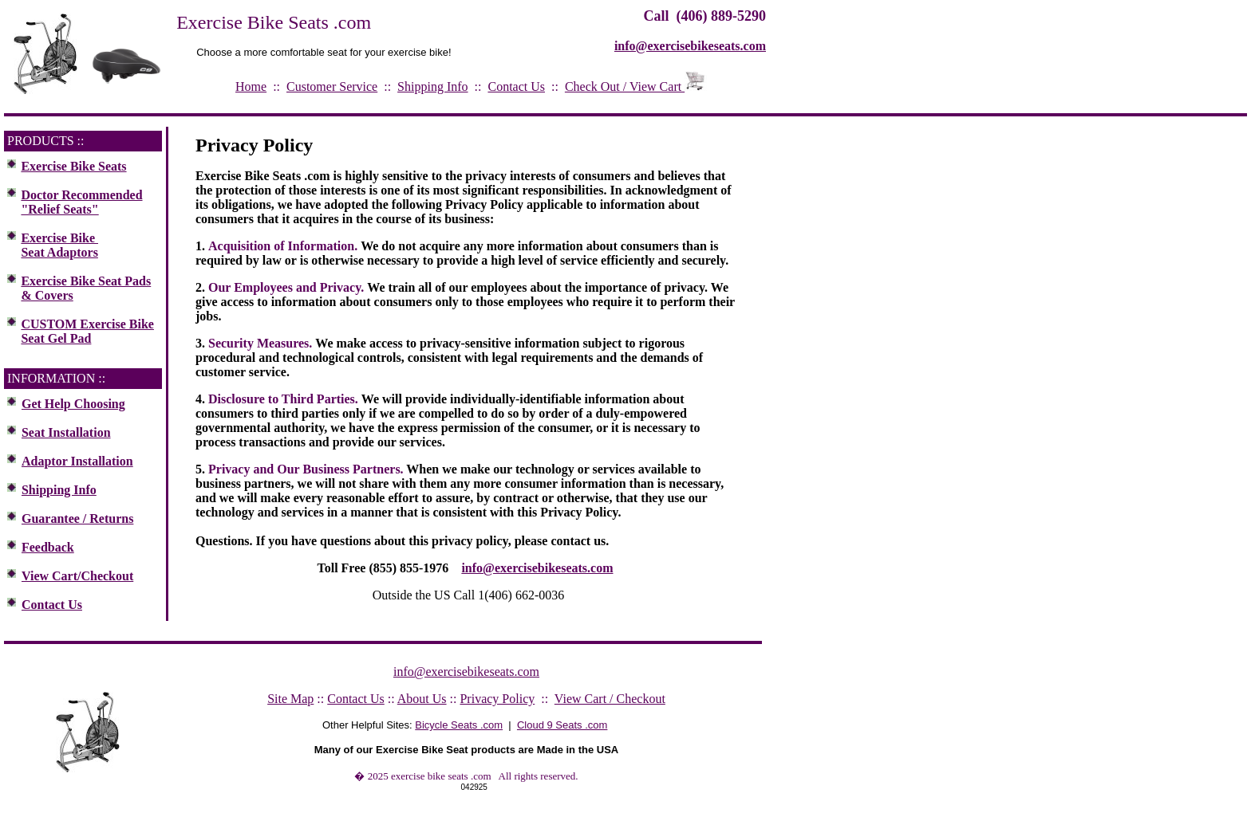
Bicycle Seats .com (459, 725)
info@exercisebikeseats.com (537, 568)
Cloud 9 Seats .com (562, 725)
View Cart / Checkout (609, 698)
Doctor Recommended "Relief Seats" (81, 202)
